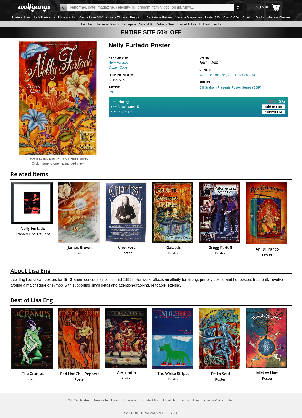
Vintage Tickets (116, 17)
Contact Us (150, 400)
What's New (165, 24)
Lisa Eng (115, 92)
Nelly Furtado (118, 62)
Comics (247, 17)
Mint (131, 106)
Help (231, 400)
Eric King (87, 24)
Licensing (131, 400)
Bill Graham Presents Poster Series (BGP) (230, 87)
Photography (67, 17)
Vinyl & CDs (231, 17)
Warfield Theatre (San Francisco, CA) (227, 75)
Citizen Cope (118, 67)
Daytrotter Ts (212, 24)
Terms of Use (189, 400)
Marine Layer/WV (91, 17)
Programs (137, 17)
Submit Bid (146, 24)
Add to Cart (273, 106)
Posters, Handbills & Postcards (33, 17)
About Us (169, 400)
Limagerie (129, 24)
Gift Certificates (78, 400)
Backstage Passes (159, 17)
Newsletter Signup (106, 400)
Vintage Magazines (188, 17)
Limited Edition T (188, 24)
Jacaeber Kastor (107, 24)
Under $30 (212, 17)
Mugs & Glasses (278, 17)
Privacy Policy (213, 400)
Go (238, 7)
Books (260, 17)
